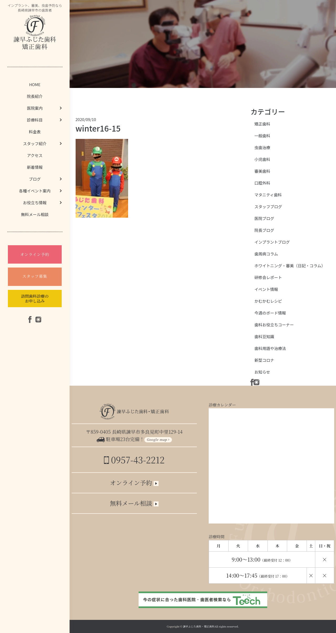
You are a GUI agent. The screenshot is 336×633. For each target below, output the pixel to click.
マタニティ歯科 (268, 194)
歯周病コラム (266, 254)
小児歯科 (262, 159)
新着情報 (35, 167)
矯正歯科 (262, 124)
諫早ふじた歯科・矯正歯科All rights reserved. (211, 626)
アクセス (35, 155)
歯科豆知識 (264, 336)
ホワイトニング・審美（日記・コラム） (289, 265)
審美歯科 (262, 171)
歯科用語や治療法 (270, 348)
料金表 (35, 131)
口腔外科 (262, 183)
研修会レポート (268, 277)
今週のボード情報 (270, 313)
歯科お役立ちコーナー (274, 324)
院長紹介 (35, 96)
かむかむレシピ (268, 301)
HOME (34, 84)
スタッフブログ (268, 206)
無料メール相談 (35, 214)
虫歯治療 (262, 147)
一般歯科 (262, 135)
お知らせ (262, 372)
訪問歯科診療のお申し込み (35, 298)
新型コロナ (264, 360)
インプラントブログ (272, 242)
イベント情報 (266, 289)
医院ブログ (264, 218)
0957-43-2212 (134, 459)
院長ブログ (264, 230)
